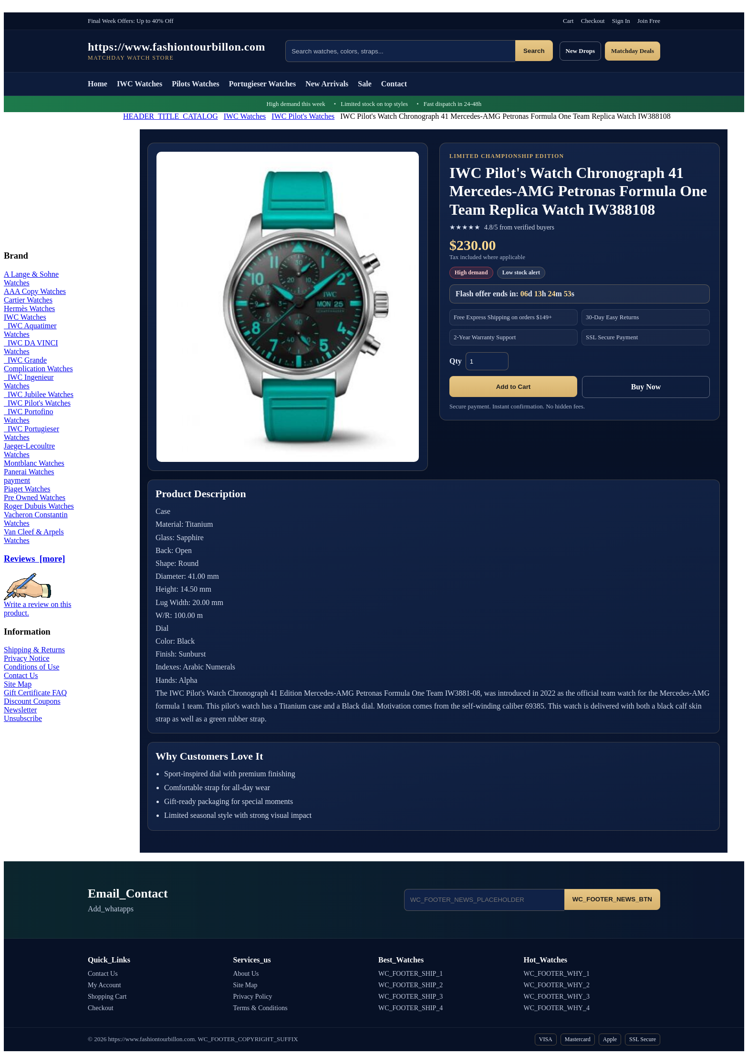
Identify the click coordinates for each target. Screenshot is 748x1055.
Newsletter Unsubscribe (23, 714)
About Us (246, 973)
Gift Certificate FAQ (35, 693)
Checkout (593, 20)
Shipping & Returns (34, 650)
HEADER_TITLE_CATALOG (170, 116)
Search (533, 50)
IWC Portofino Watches (28, 415)
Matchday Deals (632, 50)
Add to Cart (513, 386)
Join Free (648, 20)
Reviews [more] (34, 559)
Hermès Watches (29, 308)
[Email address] (484, 900)
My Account (104, 985)
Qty (455, 361)
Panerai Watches (29, 472)
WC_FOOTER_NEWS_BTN (612, 899)
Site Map (17, 684)
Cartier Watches (28, 300)
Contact (394, 84)
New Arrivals (326, 84)
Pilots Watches (195, 84)
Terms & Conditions (260, 1008)
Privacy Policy (252, 996)
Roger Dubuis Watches (39, 506)
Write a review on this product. (38, 605)
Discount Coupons (32, 701)
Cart (568, 20)
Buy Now (646, 387)
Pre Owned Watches (34, 497)
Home (97, 84)
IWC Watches (139, 84)
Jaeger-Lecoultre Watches (29, 450)
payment (17, 480)
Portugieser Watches (262, 84)
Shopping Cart (107, 996)
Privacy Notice (27, 658)
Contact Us (21, 675)
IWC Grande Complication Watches (38, 364)
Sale (364, 84)
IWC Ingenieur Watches (28, 381)
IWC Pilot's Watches (302, 116)
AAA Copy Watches (35, 291)
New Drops (580, 50)
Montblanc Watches (34, 463)
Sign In (621, 20)
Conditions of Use (31, 667)
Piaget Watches (27, 489)
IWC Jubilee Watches (38, 394)
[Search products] (400, 51)
